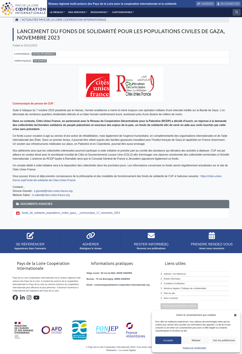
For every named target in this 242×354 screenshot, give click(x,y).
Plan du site (169, 292)
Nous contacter (171, 297)
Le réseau (56, 12)
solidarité (40, 61)
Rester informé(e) (172, 278)
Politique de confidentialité (194, 348)
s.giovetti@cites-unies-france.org (53, 191)
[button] (235, 315)
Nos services (76, 12)
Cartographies (122, 12)
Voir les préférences (224, 340)
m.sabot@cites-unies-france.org (51, 195)
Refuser (196, 340)
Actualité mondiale (43, 54)
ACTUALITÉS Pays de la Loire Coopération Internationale (64, 19)
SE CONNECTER (228, 3)
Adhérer (167, 274)
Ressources (99, 12)
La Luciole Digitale (127, 349)
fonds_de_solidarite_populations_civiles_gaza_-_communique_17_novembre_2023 (71, 212)
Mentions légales (172, 288)
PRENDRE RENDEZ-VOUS (179, 305)
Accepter (168, 340)
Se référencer (179, 274)
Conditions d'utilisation (174, 283)
